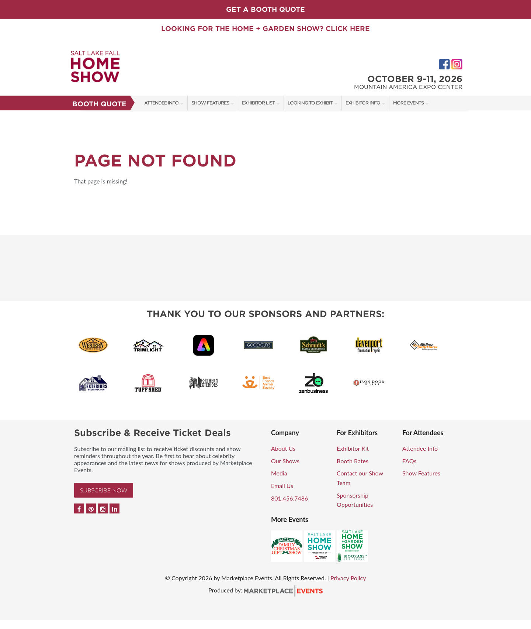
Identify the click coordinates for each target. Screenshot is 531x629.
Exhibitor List (258, 103)
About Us (283, 448)
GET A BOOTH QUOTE (265, 9)
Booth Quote (99, 104)
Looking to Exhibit (310, 103)
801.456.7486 (289, 498)
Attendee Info (161, 103)
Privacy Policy (348, 577)
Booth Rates (352, 460)
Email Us (282, 485)
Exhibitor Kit (353, 448)
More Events (408, 103)
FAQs (409, 460)
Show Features (210, 103)
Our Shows (285, 460)
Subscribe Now (103, 490)
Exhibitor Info (363, 103)
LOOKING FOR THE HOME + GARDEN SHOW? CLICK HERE (265, 28)
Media (279, 473)
